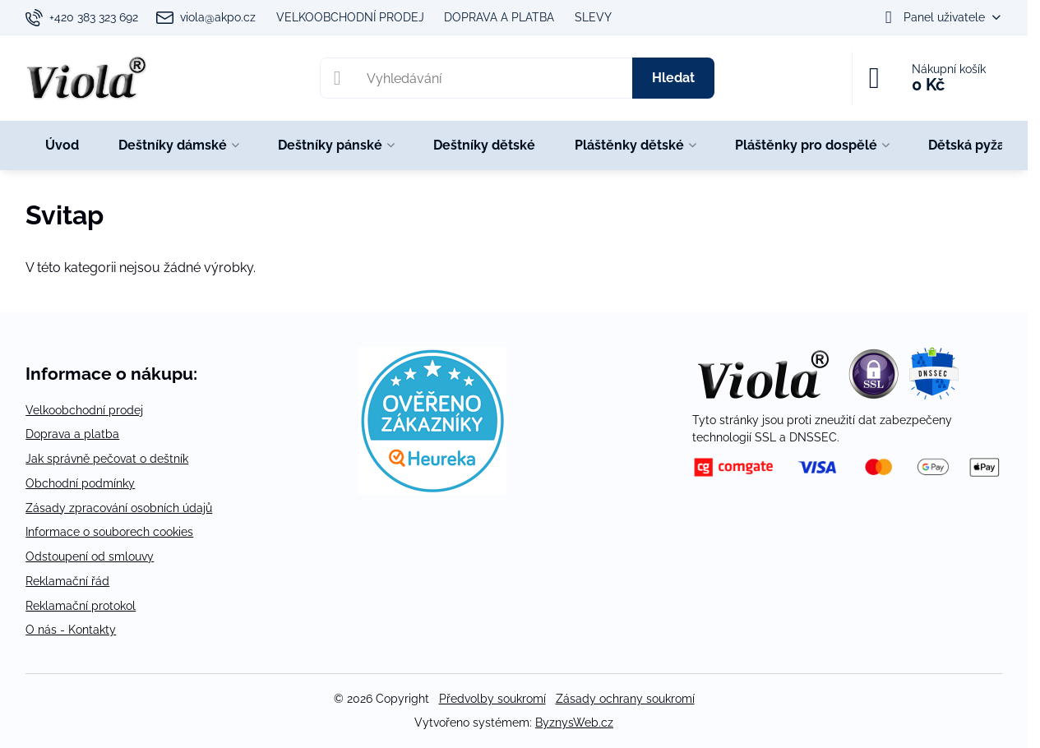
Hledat (673, 77)
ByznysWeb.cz (574, 722)
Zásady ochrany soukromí (625, 698)
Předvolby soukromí (492, 698)
